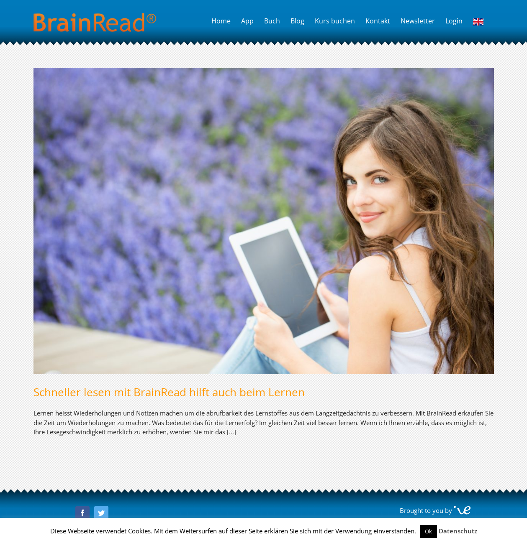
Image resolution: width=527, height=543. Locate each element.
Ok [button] (428, 531)
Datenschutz (458, 531)
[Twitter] (101, 513)
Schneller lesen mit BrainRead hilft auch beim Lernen (169, 392)
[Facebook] (82, 513)
